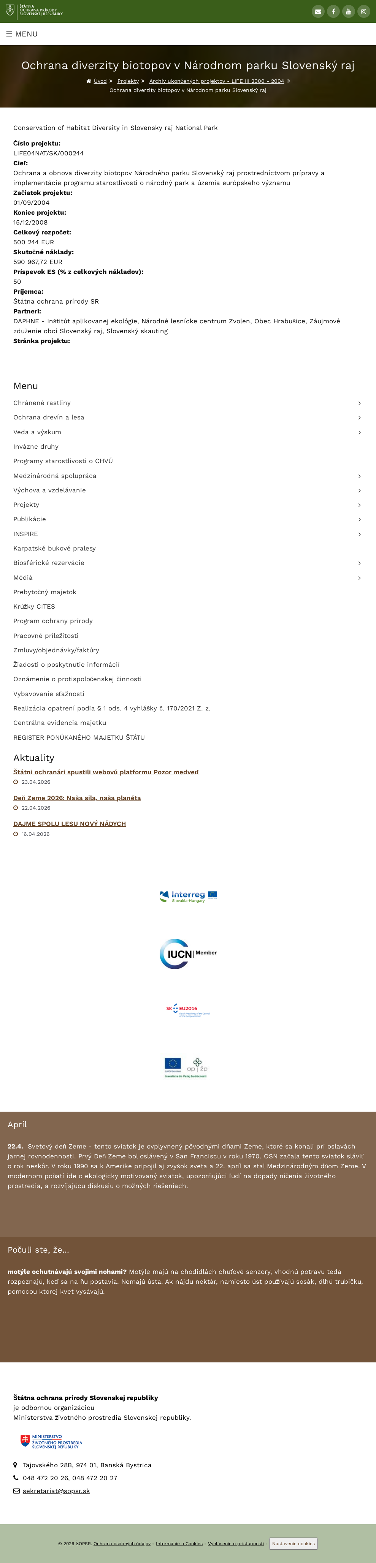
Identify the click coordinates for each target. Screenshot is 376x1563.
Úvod (100, 81)
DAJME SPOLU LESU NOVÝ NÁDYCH (69, 823)
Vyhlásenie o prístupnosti (236, 1543)
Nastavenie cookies (293, 1543)
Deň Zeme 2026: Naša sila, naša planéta (77, 798)
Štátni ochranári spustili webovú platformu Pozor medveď (106, 772)
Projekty (128, 81)
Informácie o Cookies (179, 1543)
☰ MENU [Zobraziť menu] (22, 33)
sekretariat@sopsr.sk (56, 1491)
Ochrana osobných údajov (122, 1543)
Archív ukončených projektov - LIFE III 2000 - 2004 (216, 81)
